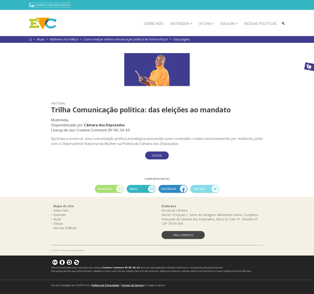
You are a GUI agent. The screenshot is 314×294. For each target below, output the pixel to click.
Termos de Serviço (132, 285)
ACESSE (157, 155)
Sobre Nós (153, 23)
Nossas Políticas (260, 23)
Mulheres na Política (64, 39)
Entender (179, 23)
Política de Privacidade (105, 285)
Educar (227, 23)
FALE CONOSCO (183, 235)
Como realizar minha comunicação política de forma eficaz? (126, 39)
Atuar (205, 23)
